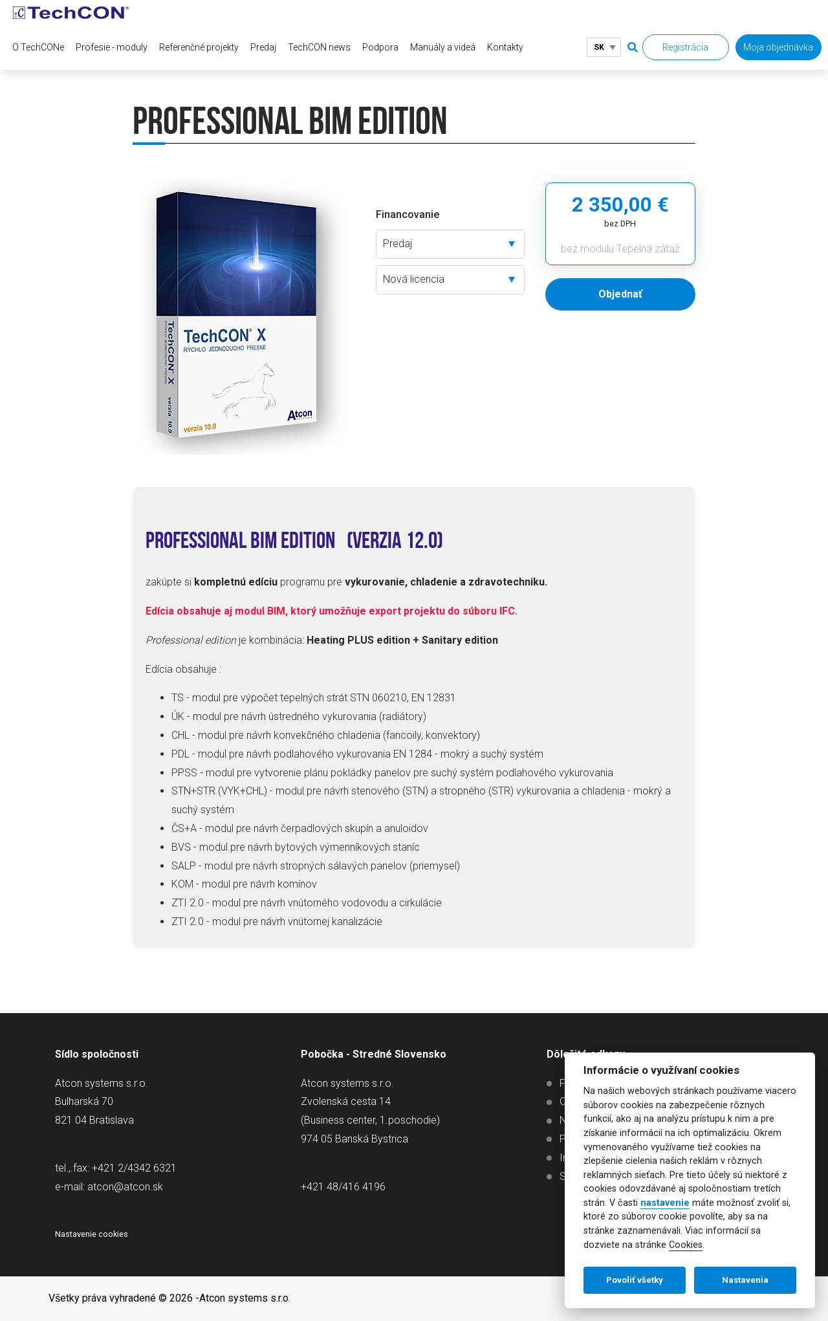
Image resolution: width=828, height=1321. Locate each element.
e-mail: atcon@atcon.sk (109, 1187)
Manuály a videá (442, 47)
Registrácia (685, 47)
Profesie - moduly (111, 47)
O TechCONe (38, 47)
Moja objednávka (778, 47)
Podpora (380, 47)
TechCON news (319, 47)
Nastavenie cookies (91, 1234)
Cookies (686, 1244)
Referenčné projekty (199, 47)
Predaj (263, 47)
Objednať (620, 294)
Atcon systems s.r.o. (244, 1298)
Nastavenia (745, 1280)
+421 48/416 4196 (343, 1187)
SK (599, 47)
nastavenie (665, 1202)
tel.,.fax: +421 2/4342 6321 (116, 1168)
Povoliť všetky (634, 1280)
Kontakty (505, 47)
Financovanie (407, 214)
